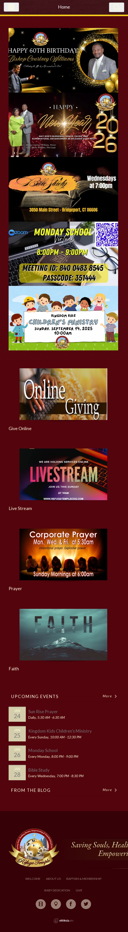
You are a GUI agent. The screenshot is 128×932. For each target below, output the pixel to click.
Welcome (32, 879)
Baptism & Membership (83, 879)
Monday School (43, 750)
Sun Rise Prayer (43, 711)
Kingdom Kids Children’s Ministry (60, 731)
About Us (53, 879)
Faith (14, 668)
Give (79, 890)
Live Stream (20, 508)
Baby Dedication (57, 890)
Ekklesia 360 (63, 920)
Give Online (20, 428)
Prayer (15, 588)
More (110, 696)
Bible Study (39, 770)
